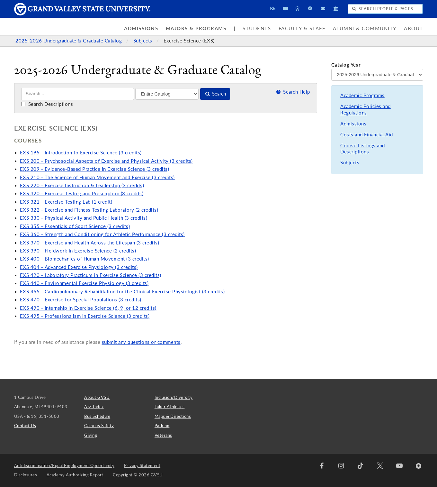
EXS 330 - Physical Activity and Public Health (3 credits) (83, 218)
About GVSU (97, 397)
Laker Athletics (170, 406)
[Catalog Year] (377, 74)
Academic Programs (362, 95)
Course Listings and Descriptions (362, 149)
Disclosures (25, 474)
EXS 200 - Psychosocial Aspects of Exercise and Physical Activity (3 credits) (106, 161)
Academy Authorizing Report (75, 474)
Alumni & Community (365, 28)
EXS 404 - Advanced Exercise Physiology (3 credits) (79, 267)
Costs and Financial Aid (366, 134)
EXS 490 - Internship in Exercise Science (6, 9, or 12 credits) (88, 308)
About (413, 28)
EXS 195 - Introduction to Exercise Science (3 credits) (81, 152)
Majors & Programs (196, 28)
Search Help (292, 92)
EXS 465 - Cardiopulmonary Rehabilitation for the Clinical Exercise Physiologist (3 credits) (122, 291)
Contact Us (25, 425)
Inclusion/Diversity (174, 397)
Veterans (163, 435)
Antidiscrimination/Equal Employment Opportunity (64, 465)
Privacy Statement (142, 465)
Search (215, 93)
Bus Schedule (97, 416)
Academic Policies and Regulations (365, 109)
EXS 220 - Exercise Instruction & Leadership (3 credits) (82, 185)
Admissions (141, 28)
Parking (162, 425)
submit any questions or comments (141, 342)
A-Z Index (94, 406)
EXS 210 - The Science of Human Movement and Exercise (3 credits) (97, 177)
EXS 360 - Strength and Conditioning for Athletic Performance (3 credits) (102, 234)
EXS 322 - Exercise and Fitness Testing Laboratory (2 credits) (89, 210)
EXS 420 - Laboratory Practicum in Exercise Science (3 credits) (90, 275)
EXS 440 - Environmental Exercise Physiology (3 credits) (84, 283)
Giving (90, 435)
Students (257, 28)
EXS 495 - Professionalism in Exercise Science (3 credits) (85, 316)
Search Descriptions (47, 104)
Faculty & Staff (302, 28)
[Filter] (167, 94)
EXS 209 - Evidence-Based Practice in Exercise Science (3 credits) (94, 169)
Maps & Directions (173, 416)
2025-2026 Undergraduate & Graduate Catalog (69, 40)
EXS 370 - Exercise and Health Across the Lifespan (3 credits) (89, 242)
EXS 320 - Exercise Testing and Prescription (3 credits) (82, 193)
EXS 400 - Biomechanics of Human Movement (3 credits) (84, 259)
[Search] (77, 94)
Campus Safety (99, 425)
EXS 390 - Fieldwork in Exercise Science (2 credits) (78, 250)
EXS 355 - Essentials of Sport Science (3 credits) (75, 226)
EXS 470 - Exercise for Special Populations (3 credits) (80, 299)
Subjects (143, 40)
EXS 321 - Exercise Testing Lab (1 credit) (66, 202)
